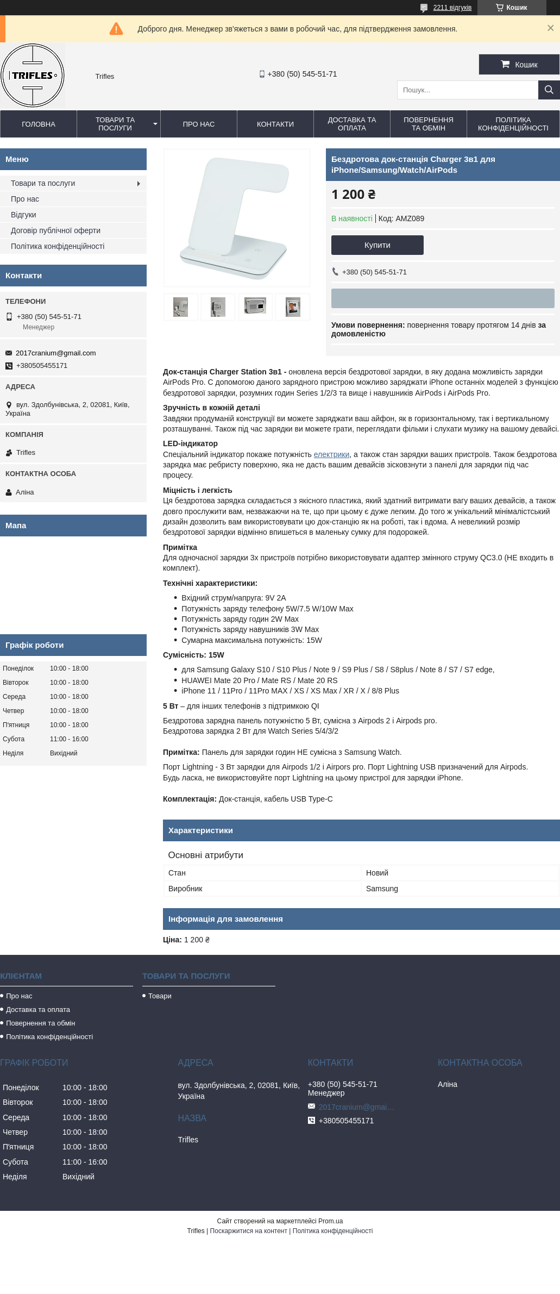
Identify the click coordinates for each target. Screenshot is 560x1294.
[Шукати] (549, 89)
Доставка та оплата (352, 124)
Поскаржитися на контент (248, 1231)
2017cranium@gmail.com (56, 353)
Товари (160, 996)
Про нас (199, 124)
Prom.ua (330, 1221)
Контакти (275, 124)
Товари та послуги (115, 124)
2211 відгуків (452, 7)
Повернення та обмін (429, 124)
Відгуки (23, 214)
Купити (377, 244)
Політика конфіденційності (513, 124)
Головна (38, 124)
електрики (332, 454)
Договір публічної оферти (55, 230)
